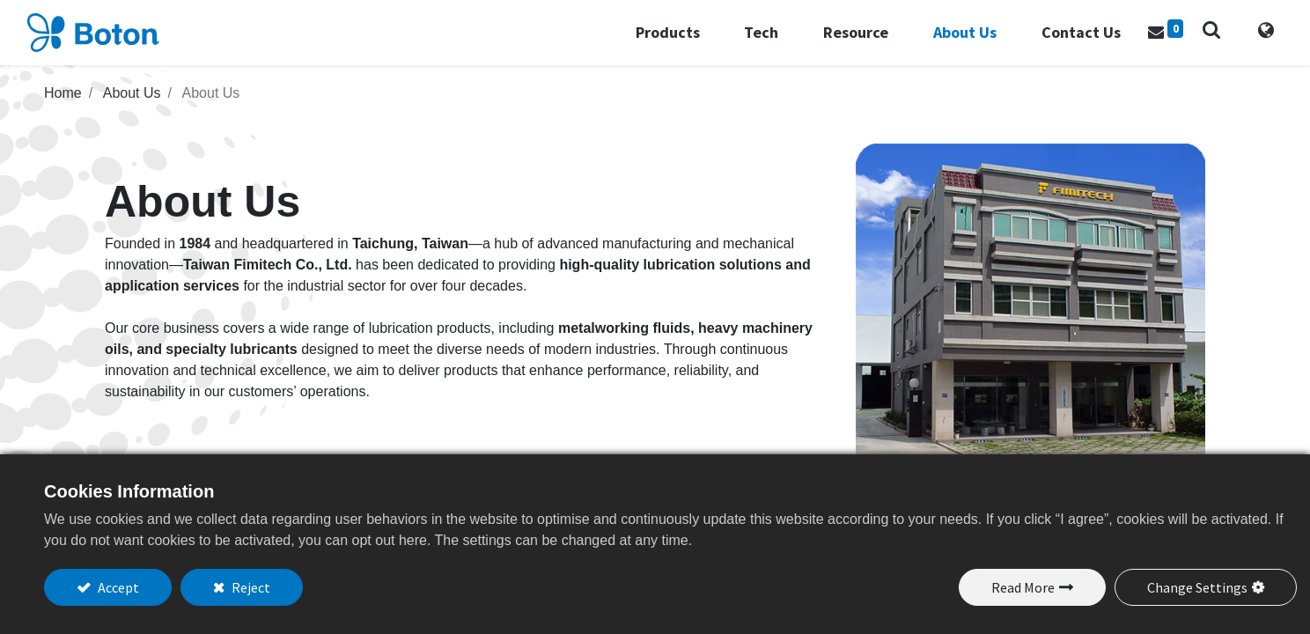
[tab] (1249, 40)
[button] (1193, 37)
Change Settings (1197, 587)
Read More (1023, 587)
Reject (249, 587)
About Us (132, 107)
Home (63, 107)
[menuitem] (1066, 40)
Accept (117, 587)
